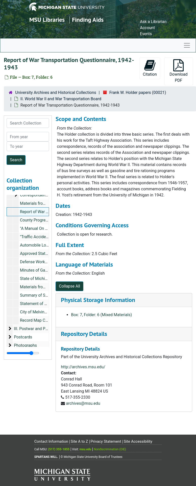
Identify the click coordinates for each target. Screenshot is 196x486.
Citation (150, 68)
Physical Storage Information (98, 300)
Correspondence (35, 195)
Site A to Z (79, 441)
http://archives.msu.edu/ (83, 366)
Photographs (25, 345)
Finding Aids (88, 20)
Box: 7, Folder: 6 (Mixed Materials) (101, 314)
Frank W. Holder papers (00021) (137, 92)
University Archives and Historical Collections (55, 92)
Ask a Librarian (153, 21)
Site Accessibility (138, 441)
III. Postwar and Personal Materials (45, 328)
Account (147, 27)
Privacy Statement (105, 441)
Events (146, 33)
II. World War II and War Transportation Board (60, 98)
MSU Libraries (47, 20)
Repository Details (84, 334)
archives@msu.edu (83, 403)
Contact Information (51, 441)
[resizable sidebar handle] (23, 353)
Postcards (23, 337)
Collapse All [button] (69, 286)
